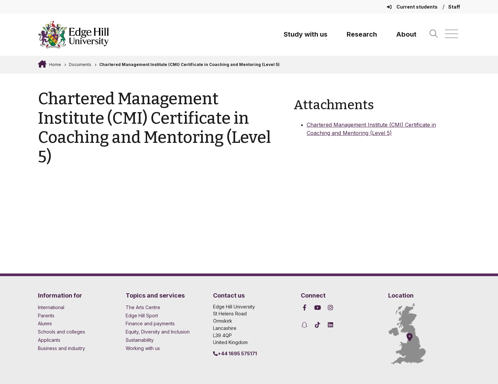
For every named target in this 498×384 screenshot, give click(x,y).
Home (54, 64)
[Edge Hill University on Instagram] (330, 307)
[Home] (73, 34)
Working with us (143, 348)
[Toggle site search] (434, 34)
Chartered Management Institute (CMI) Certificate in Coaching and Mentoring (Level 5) (189, 64)
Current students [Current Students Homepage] (413, 7)
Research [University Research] (362, 34)
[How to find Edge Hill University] (413, 333)
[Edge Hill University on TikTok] (317, 324)
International (51, 307)
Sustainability (140, 340)
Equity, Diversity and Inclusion (158, 332)
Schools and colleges (61, 332)
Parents (46, 315)
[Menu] (451, 34)
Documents (80, 64)
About (406, 34)
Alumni (45, 323)
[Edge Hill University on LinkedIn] (330, 324)
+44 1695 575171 (235, 353)
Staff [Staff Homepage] (454, 7)
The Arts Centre (143, 307)
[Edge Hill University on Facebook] (305, 307)
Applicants (49, 340)
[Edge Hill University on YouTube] (317, 307)
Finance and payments (150, 323)
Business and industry (61, 348)
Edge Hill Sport (142, 315)
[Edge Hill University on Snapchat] (305, 324)
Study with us (305, 34)
